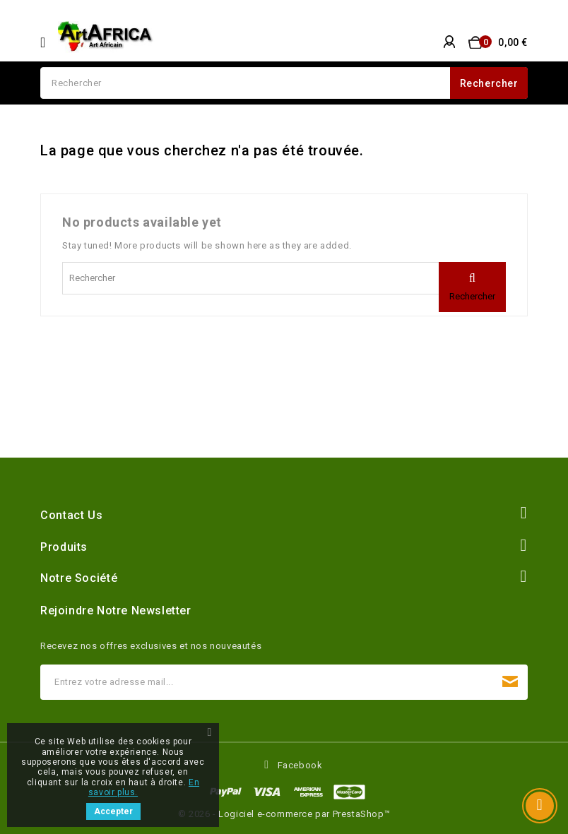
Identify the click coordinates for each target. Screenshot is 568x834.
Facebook (300, 765)
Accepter (113, 811)
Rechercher (489, 83)
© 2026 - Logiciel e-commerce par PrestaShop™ (284, 814)
